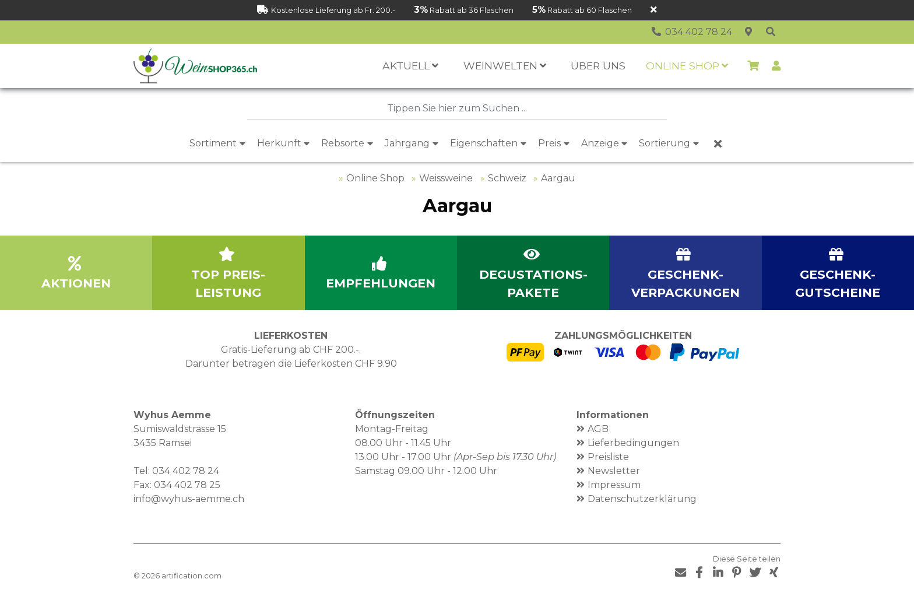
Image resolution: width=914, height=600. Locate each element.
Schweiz (507, 178)
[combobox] (457, 108)
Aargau (558, 178)
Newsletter (614, 470)
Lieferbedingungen (633, 442)
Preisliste (608, 456)
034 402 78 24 (185, 470)
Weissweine (446, 178)
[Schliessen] (654, 10)
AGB (598, 428)
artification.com (191, 575)
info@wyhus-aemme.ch (188, 498)
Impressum (614, 484)
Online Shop (375, 178)
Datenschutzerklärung (642, 498)
